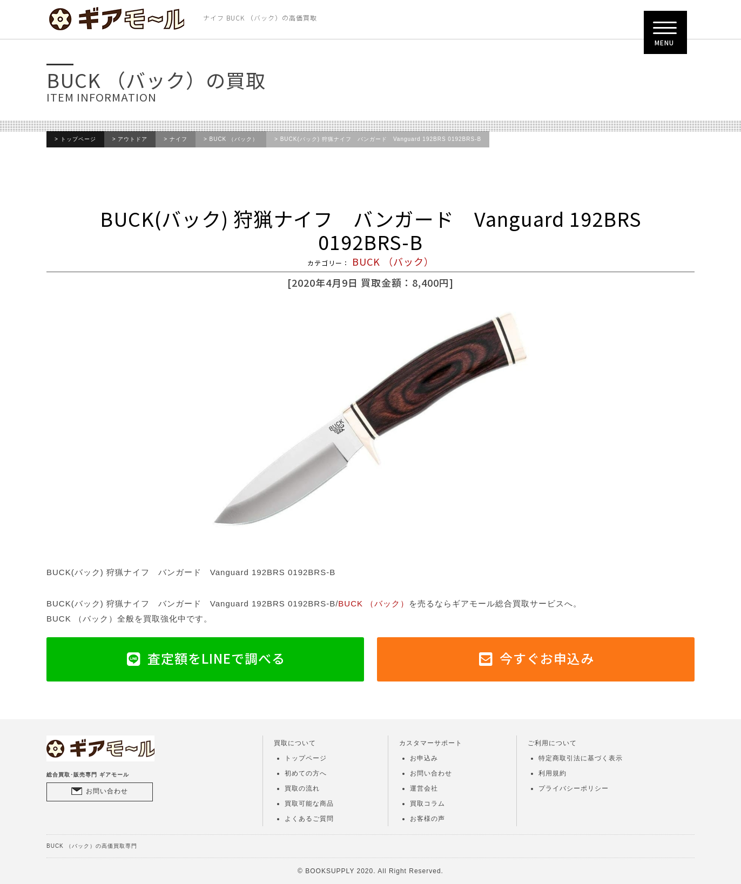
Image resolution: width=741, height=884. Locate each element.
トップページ (78, 139)
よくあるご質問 (309, 818)
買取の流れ (302, 788)
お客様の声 (427, 818)
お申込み (424, 758)
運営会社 (424, 788)
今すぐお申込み (547, 658)
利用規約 (552, 773)
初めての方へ (306, 773)
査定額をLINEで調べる (216, 658)
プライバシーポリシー (573, 788)
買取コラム (427, 803)
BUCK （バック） (234, 139)
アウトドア (132, 139)
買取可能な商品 (309, 803)
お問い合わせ (107, 791)
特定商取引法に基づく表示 (580, 758)
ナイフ (178, 139)
